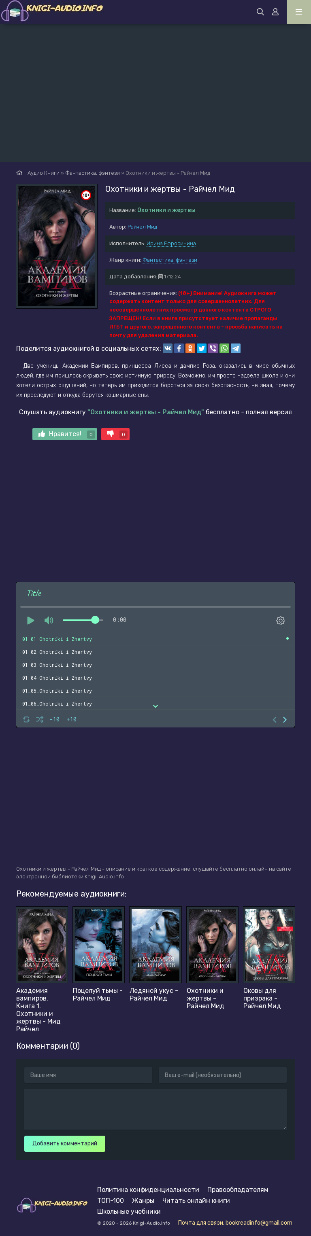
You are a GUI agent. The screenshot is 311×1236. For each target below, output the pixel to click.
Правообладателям (237, 1190)
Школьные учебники (129, 1211)
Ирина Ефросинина (171, 243)
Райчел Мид (142, 227)
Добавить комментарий (64, 1143)
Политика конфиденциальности (148, 1190)
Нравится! (66, 434)
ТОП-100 (110, 1200)
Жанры (143, 1200)
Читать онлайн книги (196, 1200)
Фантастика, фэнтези (170, 260)
